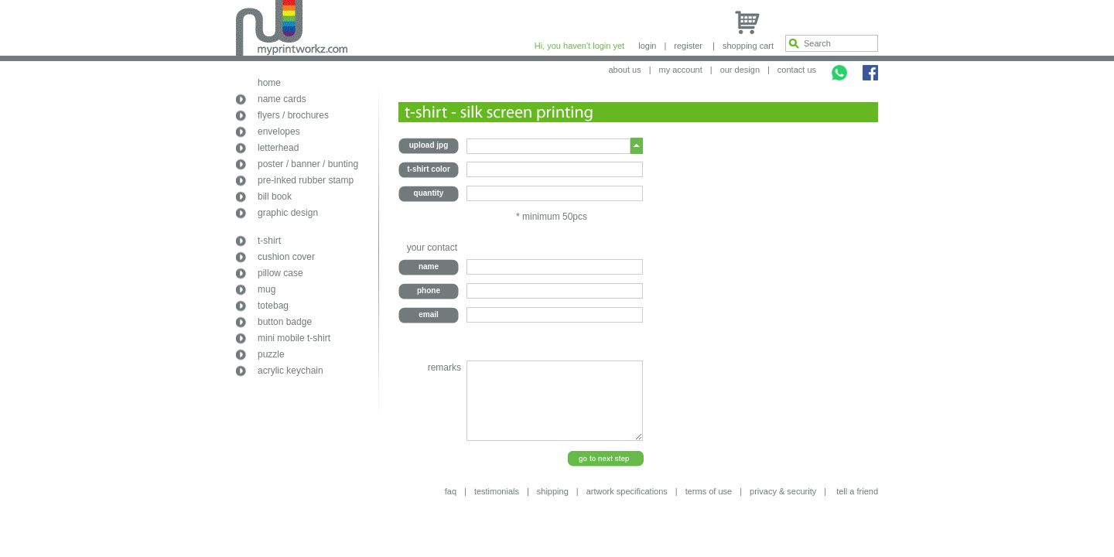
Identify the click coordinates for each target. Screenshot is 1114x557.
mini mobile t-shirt (294, 338)
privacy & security (783, 491)
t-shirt (269, 240)
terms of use (709, 491)
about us (624, 69)
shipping (553, 491)
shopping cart (748, 45)
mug (266, 289)
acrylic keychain (290, 370)
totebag (273, 305)
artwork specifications (627, 491)
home (269, 82)
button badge (285, 321)
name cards (282, 99)
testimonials (496, 491)
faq (450, 491)
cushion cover (286, 256)
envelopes (279, 131)
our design (740, 69)
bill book (275, 196)
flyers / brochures (293, 115)
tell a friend (857, 491)
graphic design (288, 212)
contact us (796, 69)
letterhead (278, 147)
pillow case (280, 273)
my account (680, 69)
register (688, 45)
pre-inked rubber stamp (306, 180)
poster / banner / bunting (308, 164)
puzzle (271, 354)
